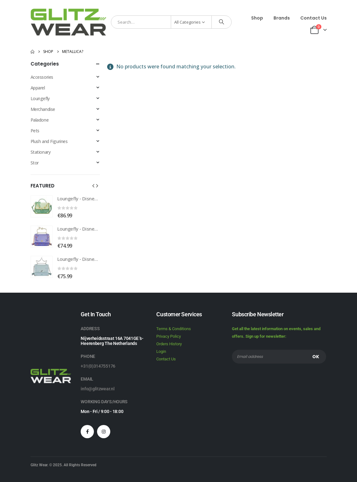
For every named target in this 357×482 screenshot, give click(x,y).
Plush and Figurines (49, 141)
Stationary (41, 152)
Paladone (40, 120)
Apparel (38, 88)
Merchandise (43, 109)
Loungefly (40, 98)
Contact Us (313, 18)
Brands (282, 18)
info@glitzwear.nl (97, 388)
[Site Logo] (69, 22)
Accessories (42, 77)
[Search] (221, 22)
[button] (93, 185)
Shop (257, 18)
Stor (35, 163)
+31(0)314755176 (98, 366)
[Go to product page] (42, 206)
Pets (35, 131)
